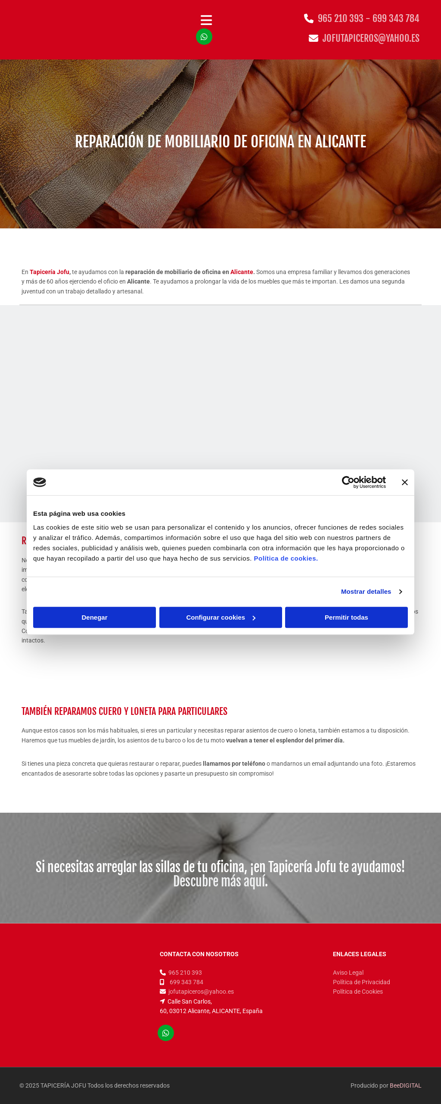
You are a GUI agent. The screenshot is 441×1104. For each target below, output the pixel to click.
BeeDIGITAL (406, 1085)
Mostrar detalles (366, 591)
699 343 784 (396, 18)
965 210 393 (185, 972)
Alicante (241, 271)
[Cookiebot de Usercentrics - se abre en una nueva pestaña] (348, 482)
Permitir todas (346, 617)
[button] (206, 21)
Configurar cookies (220, 617)
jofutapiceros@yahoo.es (371, 38)
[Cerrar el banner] (405, 482)
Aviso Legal (348, 972)
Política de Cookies (358, 991)
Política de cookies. (286, 558)
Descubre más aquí (219, 881)
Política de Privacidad (361, 982)
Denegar (94, 617)
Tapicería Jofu (49, 271)
